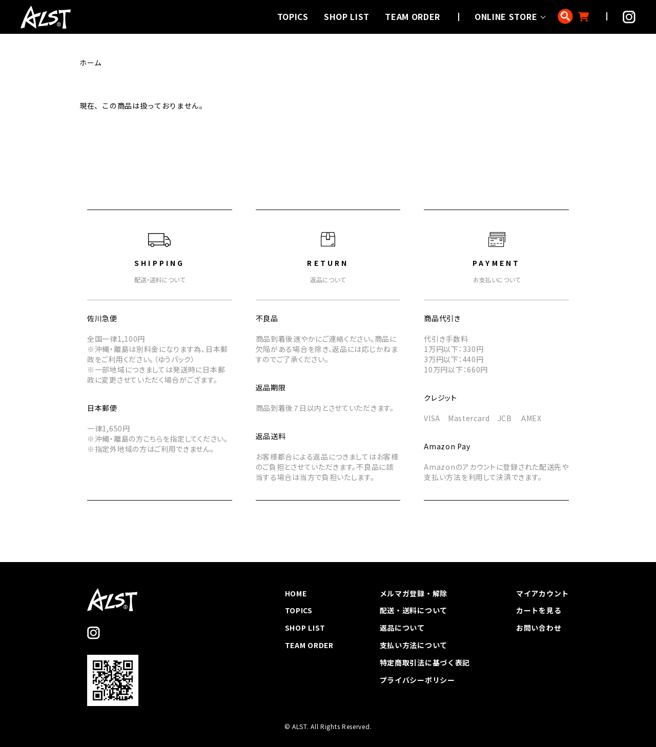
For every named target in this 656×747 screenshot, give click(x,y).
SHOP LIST (347, 16)
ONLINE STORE (506, 16)
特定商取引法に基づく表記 (425, 662)
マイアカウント (542, 593)
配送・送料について (413, 610)
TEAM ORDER (412, 16)
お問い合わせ (538, 628)
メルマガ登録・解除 (413, 593)
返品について (402, 628)
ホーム (90, 62)
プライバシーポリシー (417, 680)
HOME (296, 593)
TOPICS (293, 16)
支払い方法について (413, 645)
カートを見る (538, 610)
